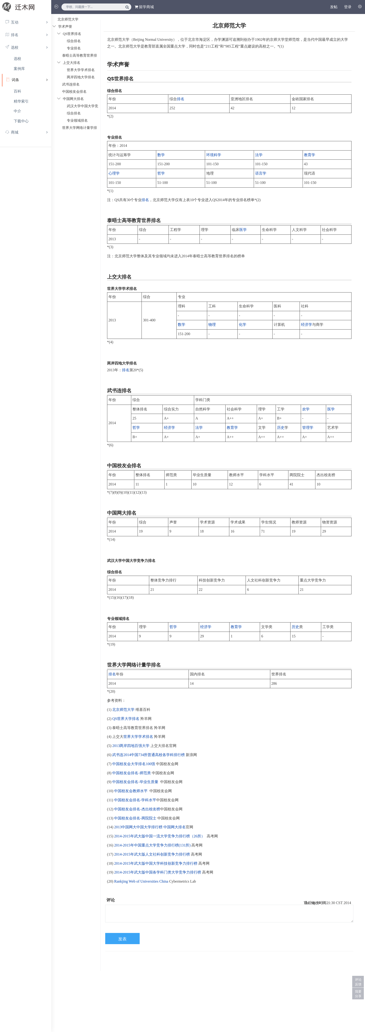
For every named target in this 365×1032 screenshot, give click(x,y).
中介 (17, 111)
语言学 (260, 173)
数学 (161, 155)
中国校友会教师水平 (131, 791)
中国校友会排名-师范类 (131, 773)
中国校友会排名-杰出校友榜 (137, 809)
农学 (306, 409)
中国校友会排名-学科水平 (135, 800)
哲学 (161, 173)
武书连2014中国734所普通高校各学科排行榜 (148, 755)
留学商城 (144, 7)
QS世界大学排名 (125, 719)
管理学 (307, 428)
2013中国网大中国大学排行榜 (138, 827)
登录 (347, 7)
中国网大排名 (174, 827)
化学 (242, 325)
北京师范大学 (123, 710)
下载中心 (21, 121)
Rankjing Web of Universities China (141, 881)
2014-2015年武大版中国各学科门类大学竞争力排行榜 (157, 872)
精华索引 (21, 101)
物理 (212, 325)
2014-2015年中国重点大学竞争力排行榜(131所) (152, 845)
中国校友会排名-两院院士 (135, 818)
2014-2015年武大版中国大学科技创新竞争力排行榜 (155, 863)
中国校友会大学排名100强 (133, 764)
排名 (180, 99)
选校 (17, 59)
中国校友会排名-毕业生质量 (135, 782)
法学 (259, 155)
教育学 (309, 155)
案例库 (19, 69)
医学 (243, 230)
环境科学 (213, 155)
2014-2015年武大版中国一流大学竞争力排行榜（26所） (159, 836)
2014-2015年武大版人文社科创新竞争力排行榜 (152, 854)
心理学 (114, 173)
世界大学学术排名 (138, 737)
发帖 (334, 7)
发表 (122, 939)
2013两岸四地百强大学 (130, 746)
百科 (17, 91)
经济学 (306, 325)
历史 (280, 428)
